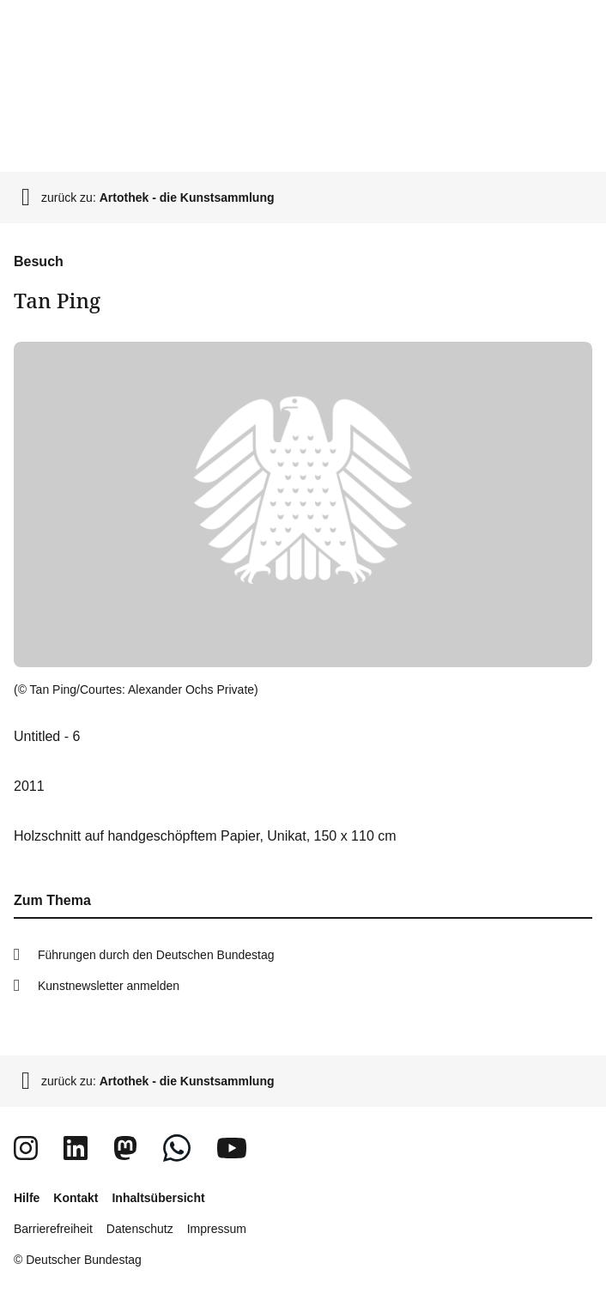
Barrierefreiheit (53, 1229)
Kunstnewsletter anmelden (108, 986)
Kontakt (75, 1198)
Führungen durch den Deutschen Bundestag (156, 955)
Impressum (216, 1229)
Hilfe (26, 1198)
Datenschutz (139, 1229)
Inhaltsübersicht (158, 1198)
